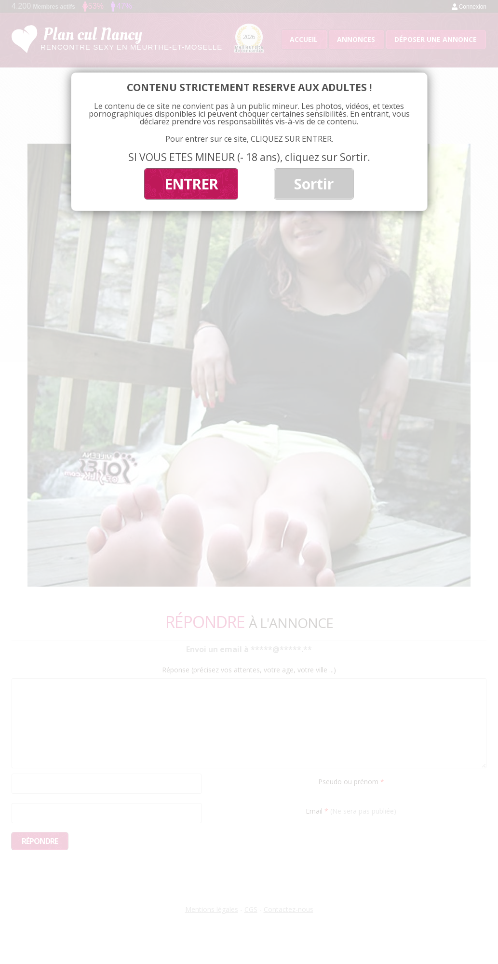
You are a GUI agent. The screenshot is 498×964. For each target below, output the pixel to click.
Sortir (314, 184)
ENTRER (191, 184)
